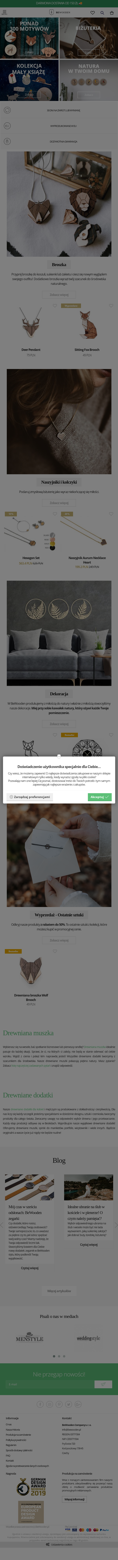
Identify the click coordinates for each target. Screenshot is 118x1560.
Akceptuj (100, 797)
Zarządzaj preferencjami (29, 797)
